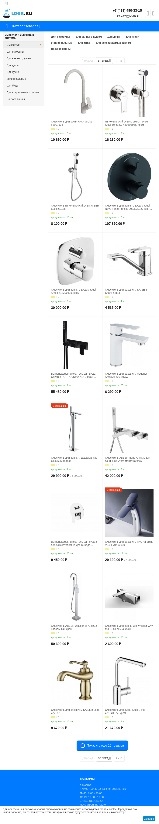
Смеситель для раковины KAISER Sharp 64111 (126, 291)
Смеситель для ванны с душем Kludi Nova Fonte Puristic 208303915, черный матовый (129, 207)
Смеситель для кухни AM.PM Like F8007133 (71, 123)
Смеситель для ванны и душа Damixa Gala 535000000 (74, 459)
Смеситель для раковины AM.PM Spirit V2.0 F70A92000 (129, 543)
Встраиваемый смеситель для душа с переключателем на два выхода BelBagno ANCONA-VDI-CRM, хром (74, 543)
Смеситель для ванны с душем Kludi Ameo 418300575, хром (73, 291)
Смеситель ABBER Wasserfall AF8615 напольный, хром (74, 627)
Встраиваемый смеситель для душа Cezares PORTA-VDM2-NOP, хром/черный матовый (73, 375)
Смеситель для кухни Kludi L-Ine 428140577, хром (125, 711)
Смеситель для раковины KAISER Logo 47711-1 (75, 711)
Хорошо (149, 818)
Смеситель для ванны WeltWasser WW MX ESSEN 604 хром (129, 627)
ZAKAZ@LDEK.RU (91, 800)
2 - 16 (119, 60)
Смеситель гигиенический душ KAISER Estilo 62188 (75, 207)
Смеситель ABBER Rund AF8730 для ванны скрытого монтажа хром (127, 459)
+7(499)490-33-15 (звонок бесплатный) (103, 788)
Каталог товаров (25, 26)
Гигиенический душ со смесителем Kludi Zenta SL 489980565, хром (126, 123)
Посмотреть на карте (93, 804)
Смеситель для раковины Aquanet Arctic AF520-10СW (126, 375)
